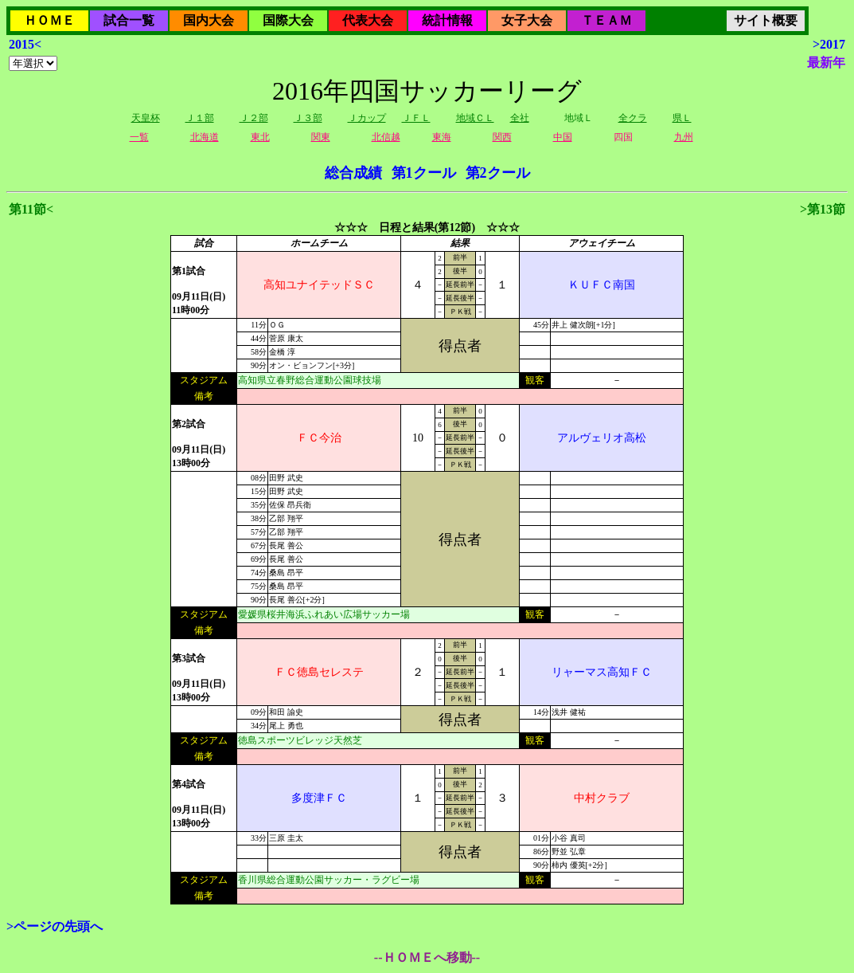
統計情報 (447, 20)
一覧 (139, 137)
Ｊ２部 (254, 118)
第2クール (498, 173)
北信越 (386, 137)
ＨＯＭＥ (49, 20)
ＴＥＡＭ (606, 20)
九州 (683, 137)
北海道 (204, 137)
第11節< (31, 209)
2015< (25, 44)
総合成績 (353, 173)
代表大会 (367, 20)
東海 (441, 137)
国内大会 (208, 20)
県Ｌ (682, 118)
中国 (562, 137)
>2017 (829, 44)
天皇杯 (145, 118)
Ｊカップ (367, 118)
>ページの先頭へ (54, 926)
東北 (260, 137)
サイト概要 (765, 20)
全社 (519, 118)
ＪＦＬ (416, 118)
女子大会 (526, 20)
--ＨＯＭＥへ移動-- (427, 957)
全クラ (632, 118)
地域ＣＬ (475, 118)
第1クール (424, 173)
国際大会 (288, 20)
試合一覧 (128, 20)
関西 (502, 137)
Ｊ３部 (308, 118)
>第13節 (822, 209)
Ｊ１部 (199, 118)
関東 (320, 137)
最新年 (826, 62)
